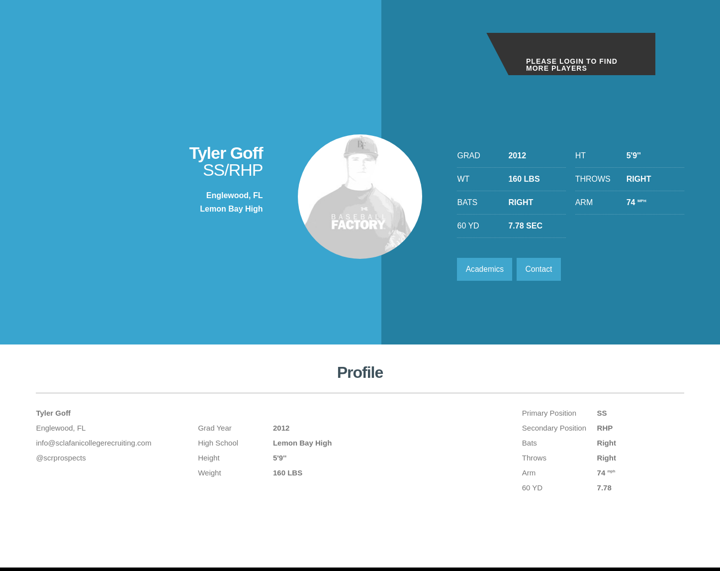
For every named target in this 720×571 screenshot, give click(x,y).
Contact (541, 269)
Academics (485, 269)
